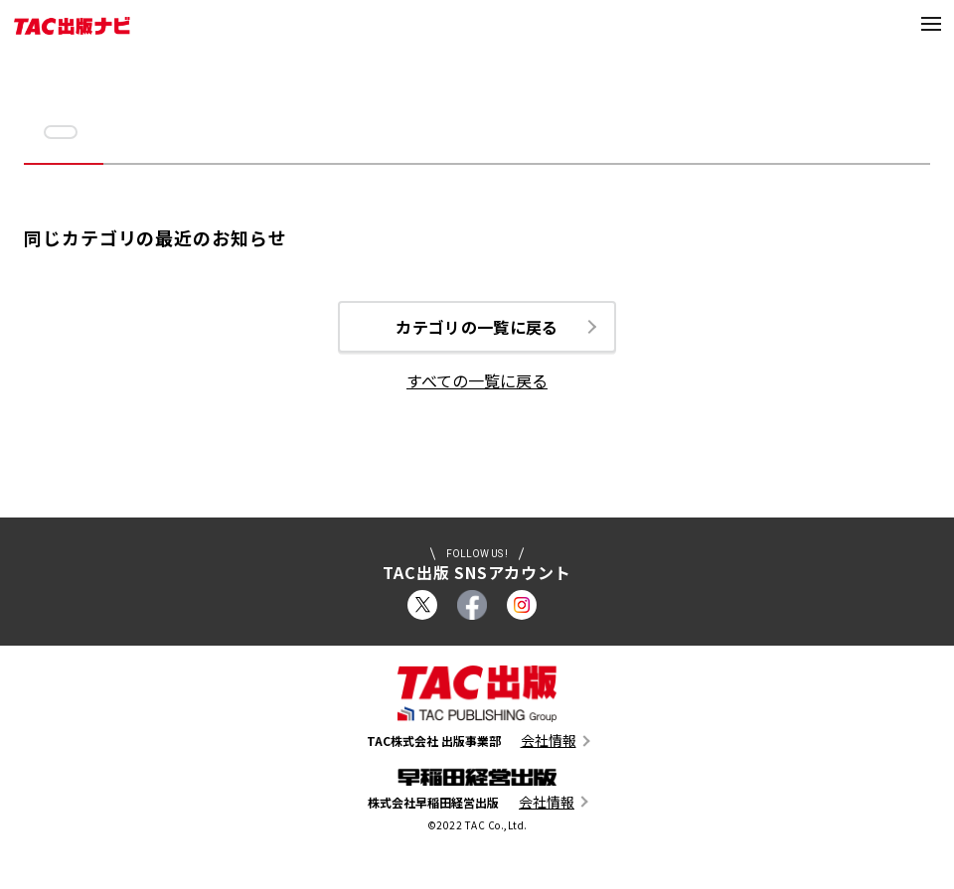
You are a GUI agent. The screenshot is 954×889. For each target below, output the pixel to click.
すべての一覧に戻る (477, 382)
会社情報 (548, 742)
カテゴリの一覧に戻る (476, 328)
